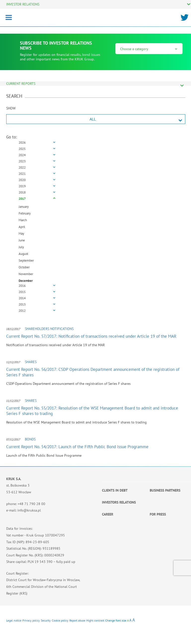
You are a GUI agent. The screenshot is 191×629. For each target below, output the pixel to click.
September (26, 260)
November (26, 274)
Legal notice (13, 620)
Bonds (30, 439)
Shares (31, 362)
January (24, 207)
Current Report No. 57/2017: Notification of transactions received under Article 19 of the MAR (91, 336)
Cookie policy (60, 620)
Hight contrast (95, 620)
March (23, 220)
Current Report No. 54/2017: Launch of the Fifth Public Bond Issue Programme (77, 446)
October (24, 267)
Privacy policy (31, 620)
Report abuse (77, 620)
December (26, 281)
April (22, 227)
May (21, 233)
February (25, 213)
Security (46, 620)
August (23, 254)
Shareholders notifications (49, 328)
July (21, 247)
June (22, 240)
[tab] (95, 143)
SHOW (11, 108)
